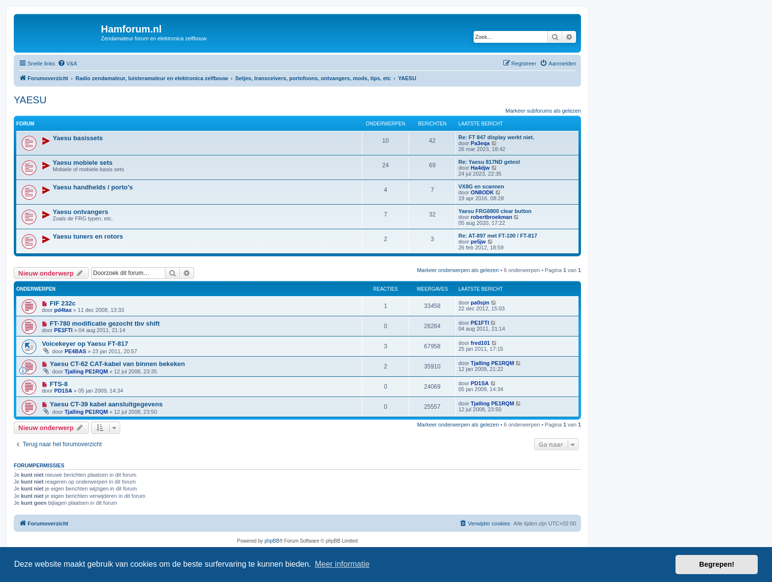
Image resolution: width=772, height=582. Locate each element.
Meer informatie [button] (342, 564)
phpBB (271, 541)
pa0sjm (480, 303)
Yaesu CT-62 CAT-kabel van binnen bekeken (117, 364)
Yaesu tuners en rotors (88, 236)
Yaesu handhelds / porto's (93, 187)
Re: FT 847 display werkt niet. (496, 137)
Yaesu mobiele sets (83, 162)
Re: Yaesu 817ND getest (489, 162)
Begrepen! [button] (716, 564)
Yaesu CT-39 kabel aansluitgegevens (106, 404)
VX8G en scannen (481, 186)
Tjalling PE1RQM (86, 371)
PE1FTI (63, 330)
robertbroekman (491, 217)
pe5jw (478, 242)
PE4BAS (75, 351)
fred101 (480, 343)
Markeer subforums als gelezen (543, 111)
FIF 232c (63, 303)
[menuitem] (67, 63)
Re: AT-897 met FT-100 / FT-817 (497, 236)
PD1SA (63, 391)
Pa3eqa (480, 143)
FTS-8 (59, 384)
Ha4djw (480, 168)
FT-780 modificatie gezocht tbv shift (105, 323)
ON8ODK (482, 192)
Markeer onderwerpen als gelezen (458, 270)
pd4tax (62, 310)
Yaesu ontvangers (80, 211)
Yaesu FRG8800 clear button (495, 211)
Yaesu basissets (78, 138)
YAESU (30, 99)
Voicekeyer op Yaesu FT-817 (85, 343)
